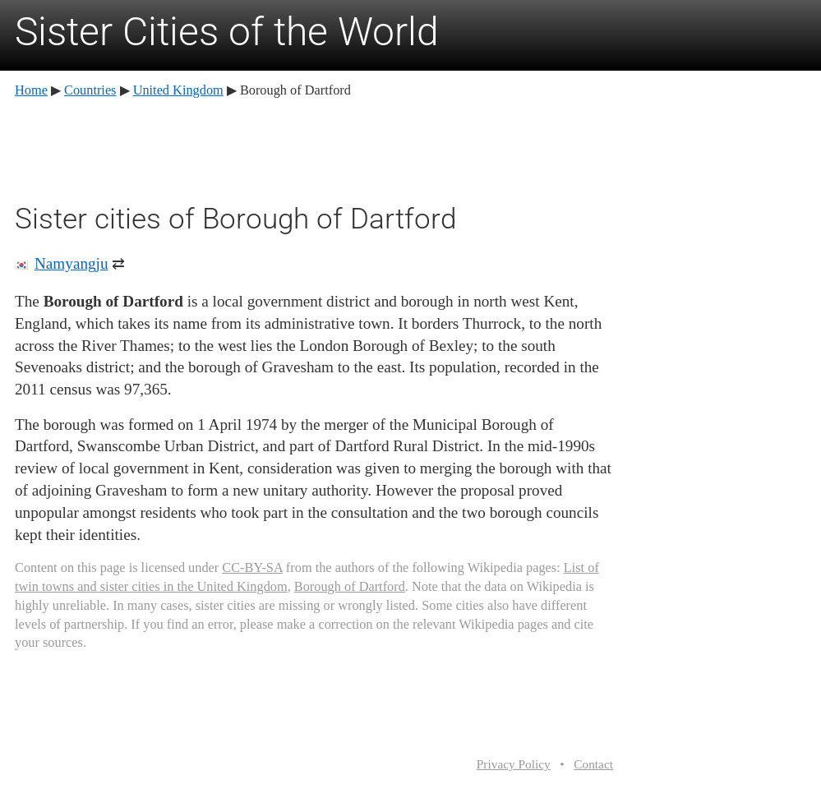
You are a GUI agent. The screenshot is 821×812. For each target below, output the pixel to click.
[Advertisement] (314, 148)
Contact (593, 764)
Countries (90, 90)
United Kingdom (178, 90)
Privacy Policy (514, 764)
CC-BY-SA (252, 567)
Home (31, 90)
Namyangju (71, 263)
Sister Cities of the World (227, 31)
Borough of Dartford (349, 586)
